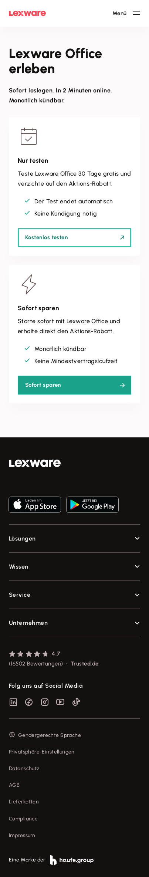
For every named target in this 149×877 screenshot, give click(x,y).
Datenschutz (24, 768)
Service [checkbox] (19, 594)
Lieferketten (24, 802)
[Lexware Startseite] (27, 13)
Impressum (22, 835)
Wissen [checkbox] (18, 566)
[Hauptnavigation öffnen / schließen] (126, 13)
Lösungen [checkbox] (22, 538)
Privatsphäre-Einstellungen (42, 752)
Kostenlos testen (46, 237)
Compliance (23, 819)
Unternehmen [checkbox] (28, 622)
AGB (14, 785)
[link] (74, 463)
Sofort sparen (43, 385)
